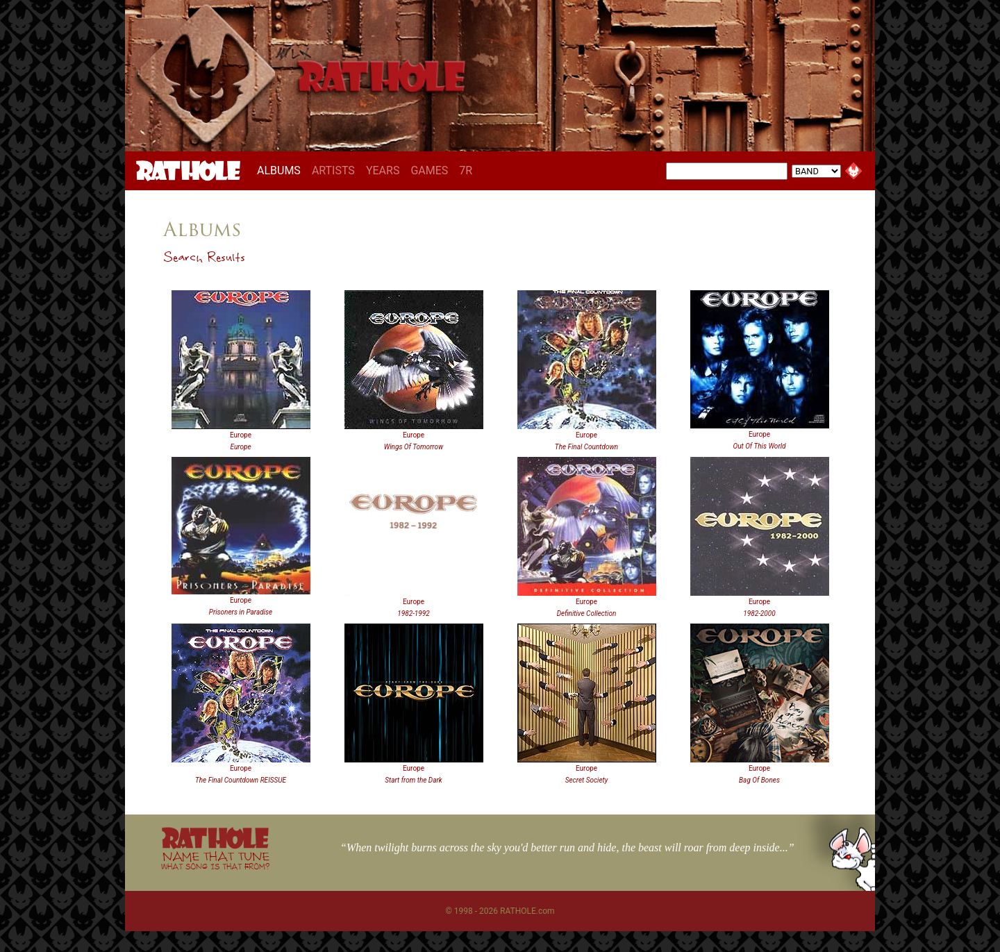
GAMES (429, 170)
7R (465, 170)
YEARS (383, 170)
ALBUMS (281, 170)
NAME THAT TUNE (215, 860)
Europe (240, 435)
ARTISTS (333, 170)
